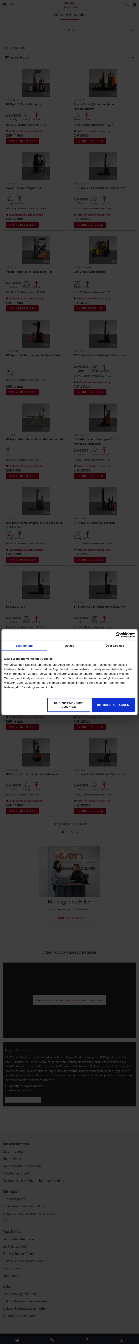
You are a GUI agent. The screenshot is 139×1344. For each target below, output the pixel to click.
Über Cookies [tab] (115, 645)
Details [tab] (69, 645)
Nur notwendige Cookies (69, 704)
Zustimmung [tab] (24, 645)
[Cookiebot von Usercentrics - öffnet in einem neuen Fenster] (118, 635)
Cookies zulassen (113, 704)
